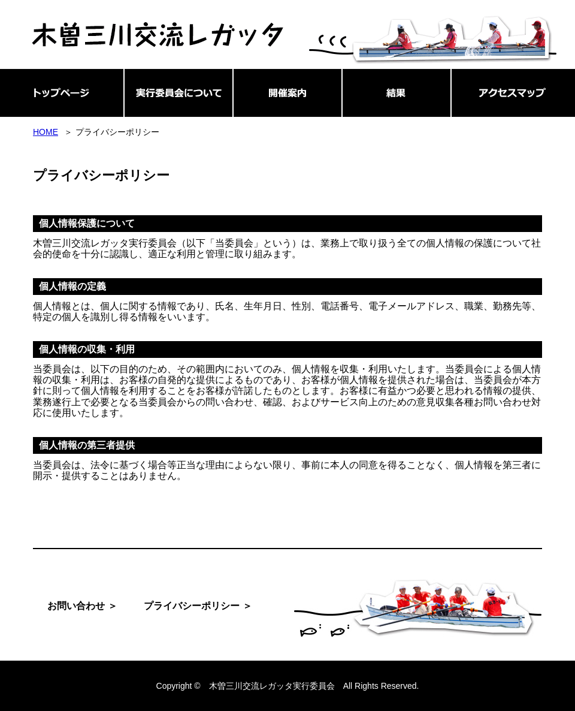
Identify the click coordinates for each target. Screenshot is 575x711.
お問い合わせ (76, 606)
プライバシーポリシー (192, 606)
